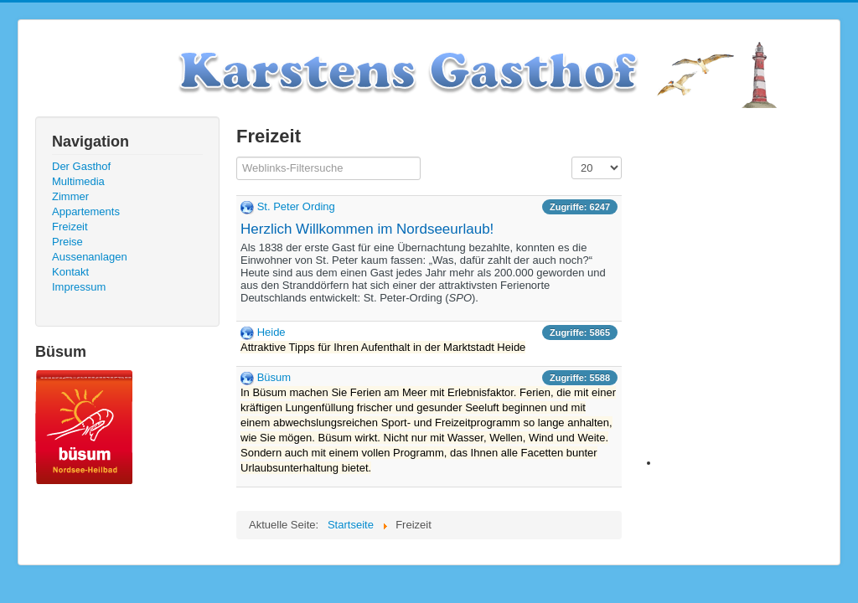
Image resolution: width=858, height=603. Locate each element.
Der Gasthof (81, 166)
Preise (67, 241)
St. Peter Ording (296, 206)
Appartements (86, 211)
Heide (271, 332)
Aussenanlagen (89, 256)
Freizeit (70, 226)
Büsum (274, 377)
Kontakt (70, 271)
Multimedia (78, 181)
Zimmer (70, 196)
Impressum (79, 287)
